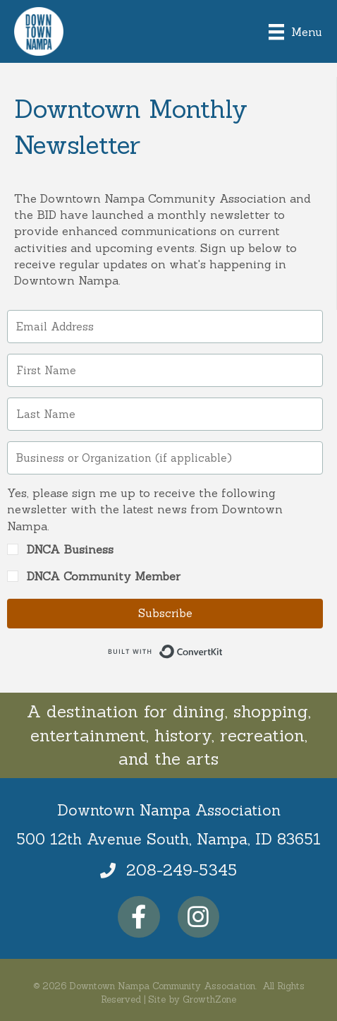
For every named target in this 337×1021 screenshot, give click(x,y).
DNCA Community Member (103, 576)
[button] (165, 536)
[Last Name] (165, 414)
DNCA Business (70, 549)
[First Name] (165, 370)
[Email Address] (165, 326)
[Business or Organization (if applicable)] (165, 457)
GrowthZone (209, 999)
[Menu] (295, 32)
